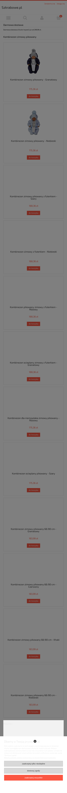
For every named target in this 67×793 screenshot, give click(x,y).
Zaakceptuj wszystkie (33, 778)
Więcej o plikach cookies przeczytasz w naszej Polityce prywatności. (30, 758)
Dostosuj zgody (33, 771)
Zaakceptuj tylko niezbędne (33, 764)
